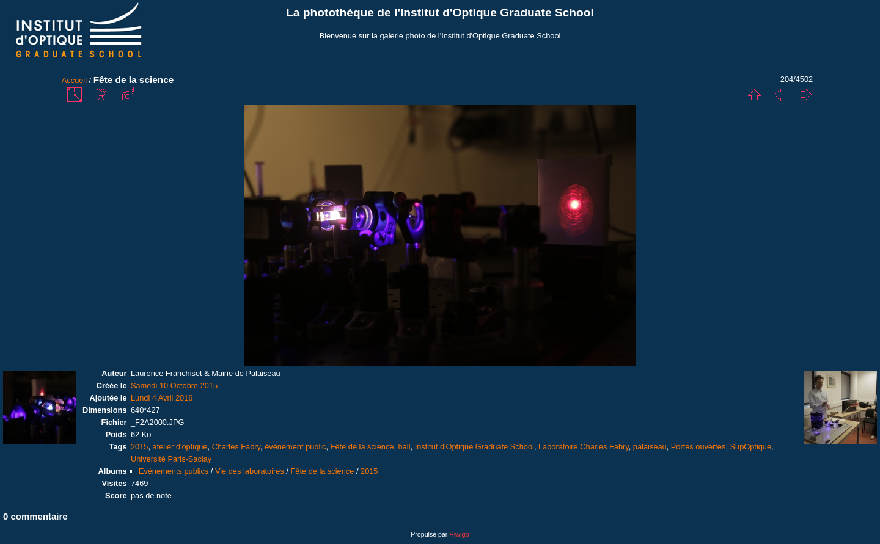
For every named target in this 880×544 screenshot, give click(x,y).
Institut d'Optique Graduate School (474, 446)
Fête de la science (362, 446)
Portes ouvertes (698, 446)
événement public (295, 446)
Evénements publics (174, 471)
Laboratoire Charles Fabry (583, 446)
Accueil (74, 80)
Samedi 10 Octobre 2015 (174, 385)
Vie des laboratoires (249, 471)
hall (404, 446)
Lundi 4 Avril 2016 (162, 397)
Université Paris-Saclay (171, 458)
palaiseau (650, 446)
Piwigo (459, 534)
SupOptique (751, 446)
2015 (139, 446)
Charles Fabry (236, 446)
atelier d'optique (180, 446)
